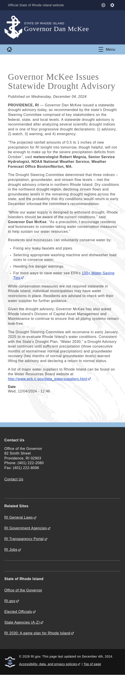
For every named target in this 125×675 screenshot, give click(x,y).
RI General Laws (18, 517)
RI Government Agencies (25, 528)
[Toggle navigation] (107, 49)
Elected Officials (18, 612)
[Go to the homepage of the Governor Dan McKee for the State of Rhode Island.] (14, 27)
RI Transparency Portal (24, 539)
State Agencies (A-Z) (22, 622)
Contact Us (13, 479)
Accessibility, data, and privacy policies (48, 664)
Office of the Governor (23, 590)
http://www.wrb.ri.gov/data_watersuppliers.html (48, 379)
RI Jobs (10, 549)
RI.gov (10, 601)
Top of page (92, 664)
